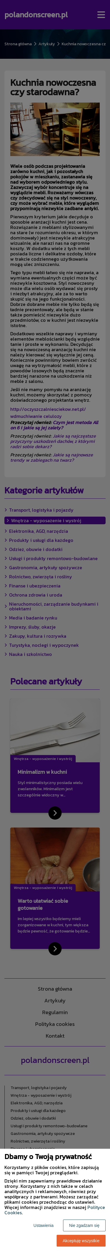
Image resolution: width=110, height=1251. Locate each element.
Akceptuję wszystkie (81, 1240)
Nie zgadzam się (84, 1225)
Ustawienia (43, 1225)
